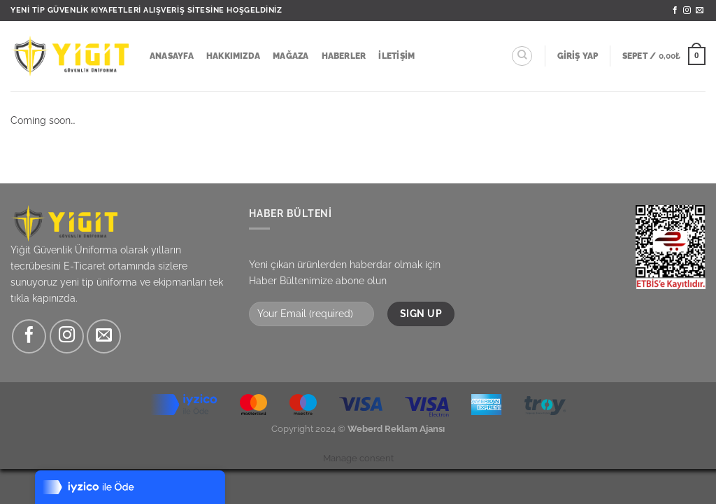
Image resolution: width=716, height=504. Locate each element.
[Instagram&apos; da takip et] (687, 10)
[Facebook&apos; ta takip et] (675, 10)
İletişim (396, 56)
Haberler (344, 56)
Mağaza (290, 56)
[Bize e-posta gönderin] (699, 10)
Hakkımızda (233, 56)
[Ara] (522, 56)
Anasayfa (172, 56)
